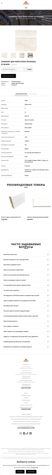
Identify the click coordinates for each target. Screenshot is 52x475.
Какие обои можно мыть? (10, 254)
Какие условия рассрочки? (10, 321)
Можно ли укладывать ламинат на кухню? (15, 280)
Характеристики (21, 94)
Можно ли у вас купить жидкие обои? (13, 270)
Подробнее (34, 467)
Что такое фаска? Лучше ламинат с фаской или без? (17, 285)
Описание (32, 94)
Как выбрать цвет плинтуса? (11, 305)
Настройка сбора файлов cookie (26, 426)
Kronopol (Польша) (15, 81)
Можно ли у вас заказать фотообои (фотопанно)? (16, 275)
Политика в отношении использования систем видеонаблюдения (26, 419)
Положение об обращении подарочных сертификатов (26, 421)
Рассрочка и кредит (26, 395)
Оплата (26, 393)
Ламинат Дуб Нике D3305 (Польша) (27, 18)
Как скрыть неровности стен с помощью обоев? (16, 259)
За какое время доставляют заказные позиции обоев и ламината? (21, 316)
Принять (20, 472)
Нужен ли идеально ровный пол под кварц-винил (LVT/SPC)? (20, 300)
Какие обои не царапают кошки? (12, 264)
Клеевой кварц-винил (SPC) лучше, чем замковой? (17, 341)
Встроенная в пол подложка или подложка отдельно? (18, 346)
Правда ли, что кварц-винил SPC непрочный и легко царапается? (21, 336)
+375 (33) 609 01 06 (26, 384)
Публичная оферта (26, 414)
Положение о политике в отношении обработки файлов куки (26, 423)
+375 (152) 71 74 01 (26, 378)
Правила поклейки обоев (26, 405)
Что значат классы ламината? (11, 290)
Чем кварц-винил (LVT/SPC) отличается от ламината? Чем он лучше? (21, 295)
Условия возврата (26, 400)
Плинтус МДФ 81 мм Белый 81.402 (11, 217)
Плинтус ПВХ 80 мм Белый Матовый (37, 217)
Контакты (26, 402)
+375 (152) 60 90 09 (26, 386)
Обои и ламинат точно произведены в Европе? (16, 331)
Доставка (26, 397)
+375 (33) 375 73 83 (26, 376)
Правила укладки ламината (26, 407)
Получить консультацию (8, 76)
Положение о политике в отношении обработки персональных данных (26, 416)
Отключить (31, 472)
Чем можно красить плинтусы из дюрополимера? (17, 311)
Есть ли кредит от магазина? (11, 326)
